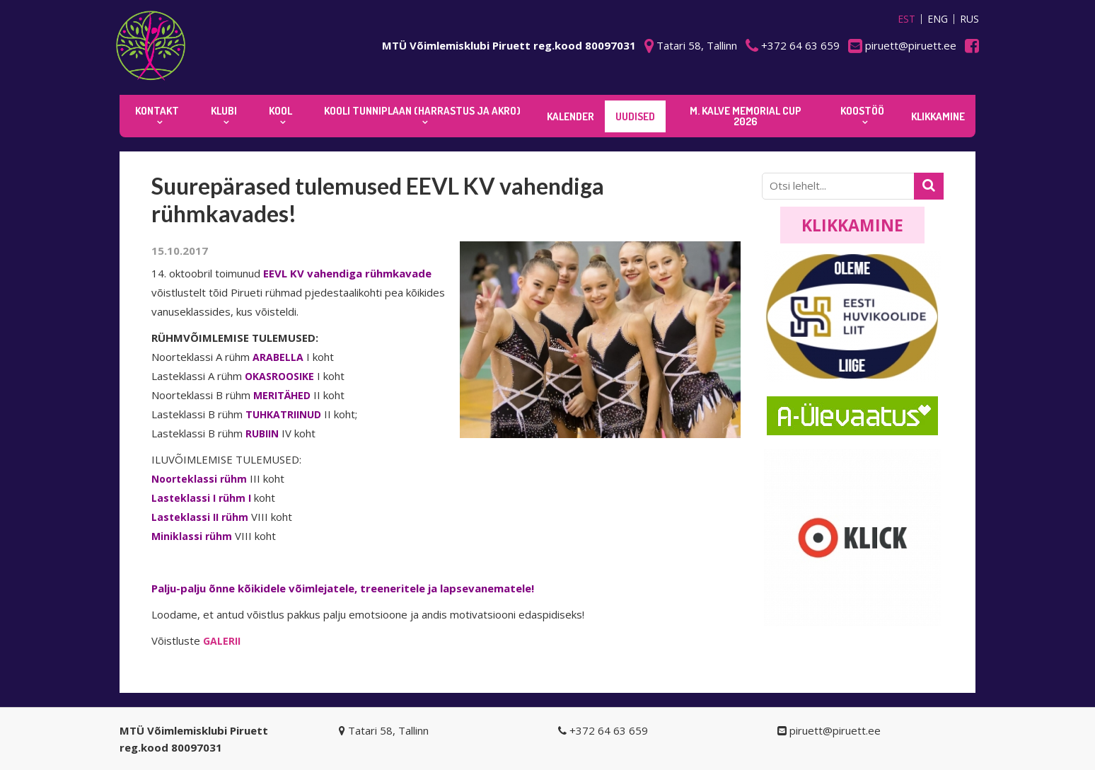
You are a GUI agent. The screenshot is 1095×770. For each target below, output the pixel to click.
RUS (969, 19)
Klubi (224, 110)
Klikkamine (852, 225)
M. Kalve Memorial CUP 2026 (745, 116)
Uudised (635, 116)
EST (906, 19)
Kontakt (157, 110)
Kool (280, 110)
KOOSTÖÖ (862, 110)
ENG (937, 19)
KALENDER (570, 116)
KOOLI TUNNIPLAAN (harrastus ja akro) (422, 110)
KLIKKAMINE (938, 116)
